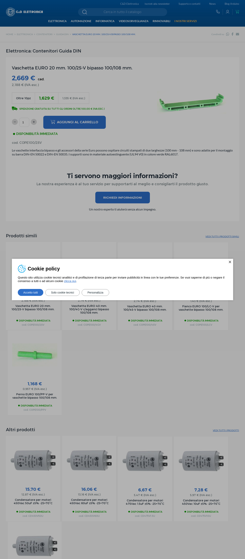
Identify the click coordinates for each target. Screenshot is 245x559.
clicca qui (70, 281)
